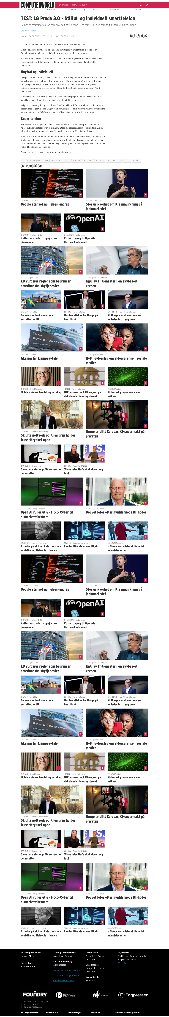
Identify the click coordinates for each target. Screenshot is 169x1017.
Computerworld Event (63, 980)
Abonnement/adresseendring (66, 970)
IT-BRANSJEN (52, 9)
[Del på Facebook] (131, 36)
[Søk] (147, 5)
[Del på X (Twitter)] (134, 36)
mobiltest (88, 161)
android (136, 161)
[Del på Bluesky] (146, 36)
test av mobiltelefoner (37, 161)
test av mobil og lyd (60, 161)
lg (23, 161)
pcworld (77, 161)
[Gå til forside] (37, 5)
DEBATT (95, 9)
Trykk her (122, 963)
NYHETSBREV (64, 5)
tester (127, 161)
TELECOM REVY (30, 9)
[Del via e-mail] (142, 36)
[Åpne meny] (140, 5)
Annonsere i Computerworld (66, 975)
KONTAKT (138, 9)
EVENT (73, 9)
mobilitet (99, 161)
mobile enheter (114, 161)
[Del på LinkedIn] (138, 36)
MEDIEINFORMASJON (117, 9)
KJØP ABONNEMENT (79, 5)
